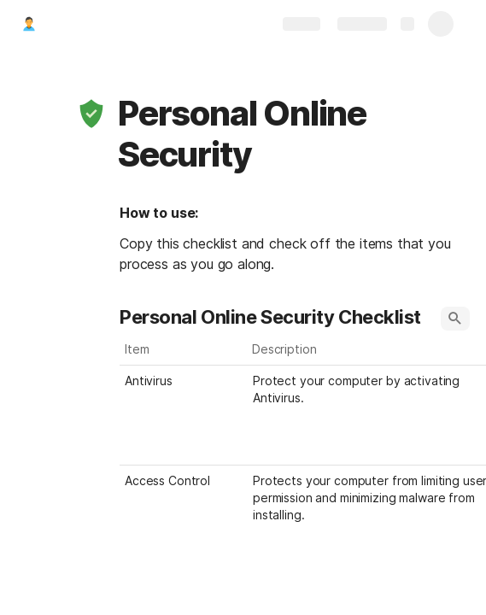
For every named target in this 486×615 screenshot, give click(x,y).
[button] (91, 113)
